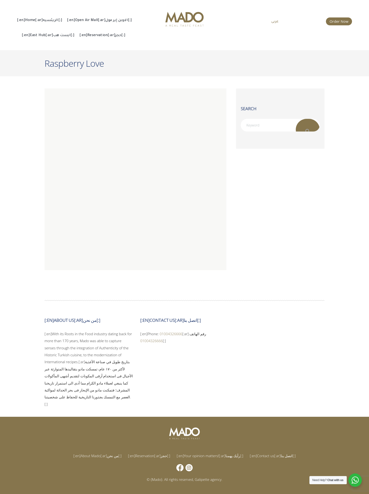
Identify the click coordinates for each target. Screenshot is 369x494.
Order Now (339, 21)
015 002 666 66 (306, 20)
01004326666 (171, 333)
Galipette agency (208, 479)
